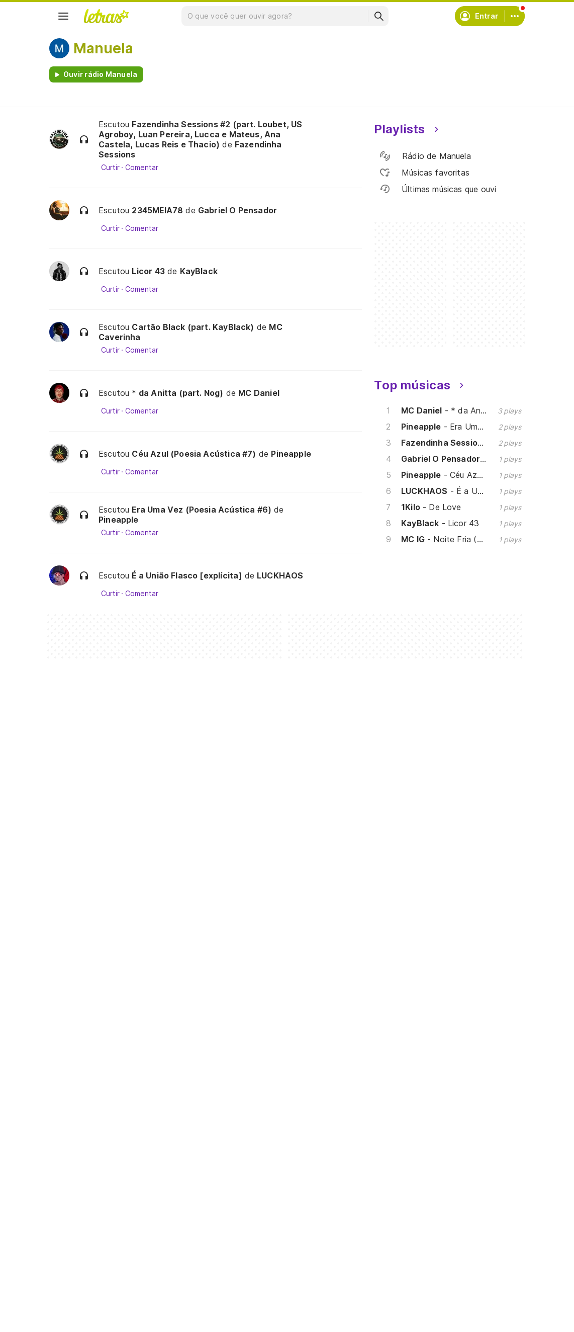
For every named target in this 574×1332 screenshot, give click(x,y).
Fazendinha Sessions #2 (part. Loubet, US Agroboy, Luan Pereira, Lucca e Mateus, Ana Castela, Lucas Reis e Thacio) (201, 134)
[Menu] (63, 16)
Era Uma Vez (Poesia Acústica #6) (201, 510)
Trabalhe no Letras (419, 1024)
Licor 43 (148, 271)
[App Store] (136, 1135)
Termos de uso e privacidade (438, 987)
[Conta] (515, 16)
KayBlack (199, 271)
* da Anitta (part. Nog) (177, 393)
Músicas (75, 969)
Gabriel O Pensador (237, 210)
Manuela (103, 48)
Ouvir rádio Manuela (100, 74)
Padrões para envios (422, 1042)
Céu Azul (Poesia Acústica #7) (194, 454)
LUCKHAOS (280, 575)
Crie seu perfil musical (262, 969)
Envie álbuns (245, 987)
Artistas (74, 987)
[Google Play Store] (76, 1135)
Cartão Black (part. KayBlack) (193, 327)
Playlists (75, 1024)
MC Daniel (258, 393)
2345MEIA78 (157, 210)
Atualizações (83, 1042)
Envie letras (244, 1006)
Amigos (12, 1327)
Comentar (141, 167)
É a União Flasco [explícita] (187, 575)
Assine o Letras (250, 1042)
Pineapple (291, 454)
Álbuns (72, 1006)
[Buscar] (378, 16)
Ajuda (396, 969)
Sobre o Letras (412, 1006)
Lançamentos (84, 1060)
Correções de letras (259, 1024)
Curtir (110, 167)
